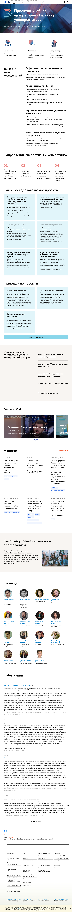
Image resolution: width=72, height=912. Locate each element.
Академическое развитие (44, 865)
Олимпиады (25, 858)
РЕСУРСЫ (57, 851)
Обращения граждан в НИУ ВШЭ (13, 869)
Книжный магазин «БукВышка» (61, 858)
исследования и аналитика (57, 490)
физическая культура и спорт (34, 522)
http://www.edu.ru (42, 899)
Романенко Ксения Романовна (9, 622)
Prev (5, 440)
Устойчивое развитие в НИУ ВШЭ (13, 859)
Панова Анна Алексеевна (42, 599)
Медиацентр (57, 863)
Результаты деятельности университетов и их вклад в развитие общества (49, 254)
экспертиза (30, 517)
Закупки (8, 866)
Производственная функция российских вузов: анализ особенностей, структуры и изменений (17, 200)
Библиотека (57, 853)
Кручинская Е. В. (16, 685)
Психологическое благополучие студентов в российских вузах (52, 198)
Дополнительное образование (27, 871)
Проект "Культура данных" (49, 393)
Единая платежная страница (13, 891)
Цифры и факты (10, 853)
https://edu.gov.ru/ (27, 899)
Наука (5, 512)
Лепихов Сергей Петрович (39, 660)
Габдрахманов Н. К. (25, 685)
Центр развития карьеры (28, 874)
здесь (19, 908)
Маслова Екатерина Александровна (56, 641)
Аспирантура (26, 867)
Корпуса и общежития (12, 864)
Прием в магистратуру (28, 865)
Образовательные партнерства (27, 879)
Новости (13, 3)
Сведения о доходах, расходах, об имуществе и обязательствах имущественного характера (13, 879)
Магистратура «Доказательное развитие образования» (50, 355)
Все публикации (36, 821)
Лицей (24, 853)
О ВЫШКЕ (9, 851)
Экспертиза (7, 476)
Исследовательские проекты (18, 2)
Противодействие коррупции (14, 875)
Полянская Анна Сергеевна (39, 641)
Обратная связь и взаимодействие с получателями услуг (27, 884)
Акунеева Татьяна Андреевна (24, 641)
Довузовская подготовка (28, 855)
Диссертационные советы (44, 860)
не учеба (37, 514)
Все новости (63, 450)
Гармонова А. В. (15, 757)
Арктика (6, 478)
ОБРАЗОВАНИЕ (27, 851)
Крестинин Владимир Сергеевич (9, 660)
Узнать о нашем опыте (36, 337)
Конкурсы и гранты (42, 867)
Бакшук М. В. (17, 797)
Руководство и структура (13, 855)
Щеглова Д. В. (7, 757)
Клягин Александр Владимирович (25, 600)
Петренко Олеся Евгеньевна (40, 622)
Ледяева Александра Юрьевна (25, 660)
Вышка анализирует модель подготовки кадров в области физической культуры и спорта (35, 506)
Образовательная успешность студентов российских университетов (51, 227)
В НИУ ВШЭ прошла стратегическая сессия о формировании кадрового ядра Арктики (11, 466)
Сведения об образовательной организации (14, 884)
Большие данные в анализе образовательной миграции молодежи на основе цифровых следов (18, 228)
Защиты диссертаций (43, 863)
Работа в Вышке (10, 894)
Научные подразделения (44, 853)
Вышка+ (24, 863)
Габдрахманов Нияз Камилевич (9, 600)
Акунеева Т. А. (7, 721)
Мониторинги (41, 858)
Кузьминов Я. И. (8, 685)
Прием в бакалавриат (28, 860)
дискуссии (14, 476)
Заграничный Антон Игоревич (25, 622)
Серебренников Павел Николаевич (10, 641)
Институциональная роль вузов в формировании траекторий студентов (18, 254)
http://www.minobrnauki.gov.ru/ (14, 899)
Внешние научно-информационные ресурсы (44, 871)
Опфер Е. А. (21, 757)
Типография (57, 860)
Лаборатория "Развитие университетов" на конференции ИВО (11, 504)
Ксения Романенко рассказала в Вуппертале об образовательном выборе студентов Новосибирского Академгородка (58, 508)
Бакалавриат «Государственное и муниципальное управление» (51, 375)
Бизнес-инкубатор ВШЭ (28, 876)
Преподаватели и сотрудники (14, 862)
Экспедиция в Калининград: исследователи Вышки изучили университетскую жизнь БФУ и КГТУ (35, 466)
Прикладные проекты (34, 2)
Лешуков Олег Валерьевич (55, 600)
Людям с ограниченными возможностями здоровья (13, 888)
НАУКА (40, 851)
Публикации (45, 2)
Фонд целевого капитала (13, 873)
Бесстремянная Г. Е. (8, 797)
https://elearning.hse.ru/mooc (61, 899)
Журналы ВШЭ (57, 865)
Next (67, 440)
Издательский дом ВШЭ (59, 855)
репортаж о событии (14, 512)
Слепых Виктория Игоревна (56, 622)
